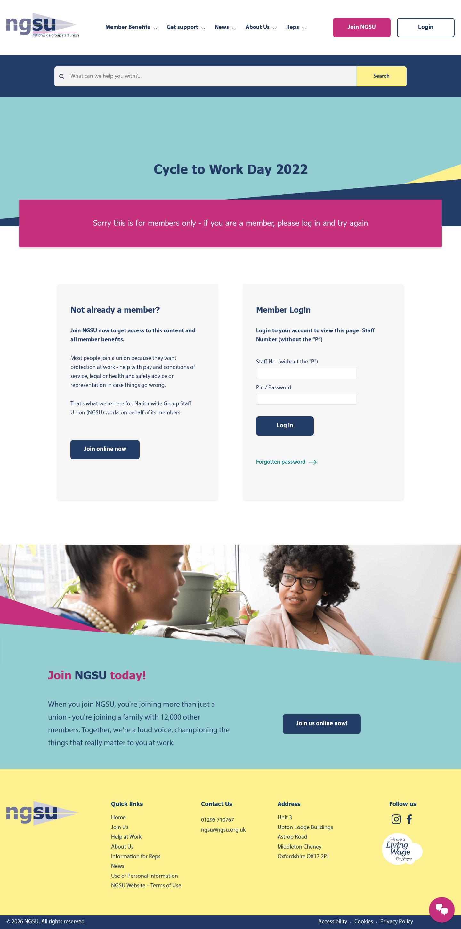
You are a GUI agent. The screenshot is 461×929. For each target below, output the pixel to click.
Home (118, 818)
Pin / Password (273, 388)
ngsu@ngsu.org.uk (223, 830)
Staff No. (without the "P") (287, 362)
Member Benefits (127, 27)
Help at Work (126, 837)
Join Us (119, 828)
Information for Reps (135, 857)
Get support (182, 27)
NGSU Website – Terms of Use (146, 886)
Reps (292, 27)
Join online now (105, 449)
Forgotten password (280, 462)
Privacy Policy (396, 922)
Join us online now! (321, 724)
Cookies (363, 922)
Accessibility (332, 922)
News (222, 27)
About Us (258, 27)
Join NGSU (362, 27)
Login (425, 27)
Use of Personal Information (144, 876)
